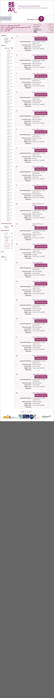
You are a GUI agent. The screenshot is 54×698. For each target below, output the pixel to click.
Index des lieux (5, 18)
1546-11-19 (8, 127)
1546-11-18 (8, 123)
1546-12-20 (8, 150)
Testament (7, 248)
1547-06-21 (8, 176)
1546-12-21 (8, 153)
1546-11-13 (8, 117)
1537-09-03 (8, 80)
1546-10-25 (8, 97)
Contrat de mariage (7, 237)
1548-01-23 (8, 180)
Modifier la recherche (50, 24)
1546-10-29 (8, 100)
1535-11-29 (8, 54)
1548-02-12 (8, 190)
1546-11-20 (8, 130)
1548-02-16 (8, 196)
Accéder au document (40, 39)
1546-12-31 (8, 166)
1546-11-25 (8, 137)
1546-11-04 (8, 107)
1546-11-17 (8, 120)
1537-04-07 (8, 74)
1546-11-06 (8, 113)
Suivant (51, 32)
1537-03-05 (8, 70)
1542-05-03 (8, 90)
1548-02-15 (8, 193)
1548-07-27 (8, 209)
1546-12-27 (8, 156)
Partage (6, 240)
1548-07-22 (8, 206)
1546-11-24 (8, 133)
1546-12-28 (8, 160)
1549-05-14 (8, 216)
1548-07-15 (8, 203)
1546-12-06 (8, 143)
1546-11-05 (8, 110)
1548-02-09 (8, 186)
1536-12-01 (8, 61)
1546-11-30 (8, 140)
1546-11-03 (8, 104)
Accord (6, 242)
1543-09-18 (8, 94)
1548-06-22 (8, 200)
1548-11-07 (8, 213)
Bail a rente (7, 244)
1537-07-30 (8, 77)
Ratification (7, 246)
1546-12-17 (8, 147)
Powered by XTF (49, 15)
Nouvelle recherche (50, 28)
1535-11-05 (8, 51)
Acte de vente (6, 233)
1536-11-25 (8, 57)
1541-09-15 (8, 87)
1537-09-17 (8, 84)
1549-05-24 (8, 219)
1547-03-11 (8, 173)
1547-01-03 (8, 170)
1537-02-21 (8, 67)
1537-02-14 (8, 64)
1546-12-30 (8, 163)
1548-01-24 (8, 183)
